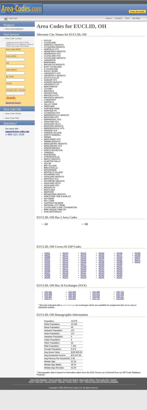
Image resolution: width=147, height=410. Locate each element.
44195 (119, 275)
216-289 (48, 294)
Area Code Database (14, 29)
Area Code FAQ (12, 118)
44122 (83, 253)
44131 (83, 273)
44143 (101, 273)
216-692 (96, 296)
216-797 (120, 296)
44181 (119, 260)
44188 (119, 262)
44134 (101, 253)
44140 (101, 266)
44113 (65, 260)
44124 (83, 257)
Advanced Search (13, 103)
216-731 (96, 298)
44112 (65, 257)
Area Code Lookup (13, 38)
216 (46, 224)
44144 (101, 275)
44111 (65, 255)
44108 (47, 275)
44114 (65, 262)
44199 (137, 255)
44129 (83, 268)
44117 (65, 268)
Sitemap (61, 382)
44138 (101, 262)
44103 (47, 264)
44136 (101, 257)
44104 (47, 266)
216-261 (48, 292)
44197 (119, 277)
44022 (47, 255)
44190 (119, 264)
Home (108, 18)
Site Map (136, 18)
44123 (83, 255)
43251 (47, 253)
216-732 (120, 292)
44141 (101, 268)
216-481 (72, 298)
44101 (47, 260)
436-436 (72, 296)
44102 (47, 262)
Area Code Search (70, 380)
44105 (47, 268)
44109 (47, 277)
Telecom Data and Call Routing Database (101, 382)
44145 (101, 277)
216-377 (48, 298)
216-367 (48, 296)
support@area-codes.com (17, 131)
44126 (83, 262)
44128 (83, 266)
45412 (137, 262)
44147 (119, 255)
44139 (101, 264)
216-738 (120, 294)
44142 (101, 271)
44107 (47, 273)
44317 (137, 257)
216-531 (96, 294)
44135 (101, 255)
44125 (83, 260)
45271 (137, 260)
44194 (119, 273)
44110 (65, 253)
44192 (119, 268)
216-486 (96, 292)
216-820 (120, 298)
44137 (101, 260)
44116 (65, 266)
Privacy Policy (72, 382)
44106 (47, 271)
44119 (65, 273)
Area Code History (13, 113)
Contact (118, 18)
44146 (119, 253)
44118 (65, 271)
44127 (83, 264)
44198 (137, 253)
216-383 (72, 292)
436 (86, 224)
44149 (119, 257)
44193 (119, 271)
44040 (47, 257)
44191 (119, 266)
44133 (83, 277)
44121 (65, 277)
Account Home (50, 382)
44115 (65, 264)
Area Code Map (55, 380)
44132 (83, 275)
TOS (127, 18)
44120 (65, 275)
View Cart (13, 18)
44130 (83, 271)
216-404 (72, 294)
